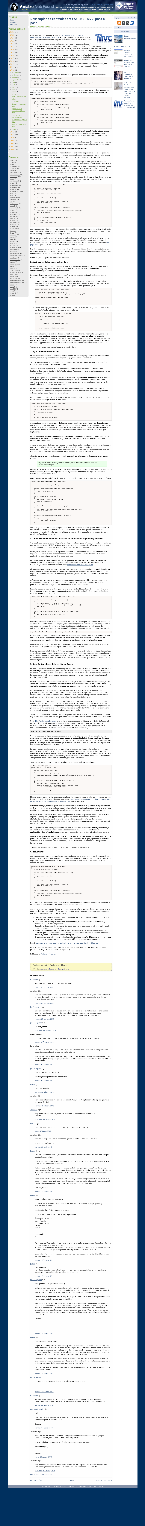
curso (12, 206)
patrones (13, 249)
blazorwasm (14, 187)
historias (13, 224)
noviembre (16, 75)
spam (12, 268)
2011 (12, 134)
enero (14, 129)
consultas (13, 199)
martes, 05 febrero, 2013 (44, 1025)
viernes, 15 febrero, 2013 (44, 1144)
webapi (12, 293)
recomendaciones (16, 256)
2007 (12, 146)
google (12, 220)
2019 (12, 52)
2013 (12, 70)
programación (14, 253)
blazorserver (14, 185)
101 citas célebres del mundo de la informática (128, 75)
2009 (12, 140)
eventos (12, 216)
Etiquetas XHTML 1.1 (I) (122, 46)
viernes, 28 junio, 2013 (43, 1185)
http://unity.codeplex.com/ (45, 750)
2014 (12, 67)
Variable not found (48, 992)
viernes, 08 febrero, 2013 (44, 1130)
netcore (12, 243)
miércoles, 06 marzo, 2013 (45, 1157)
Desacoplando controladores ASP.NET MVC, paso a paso (19, 118)
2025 (12, 35)
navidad (12, 241)
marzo (14, 92)
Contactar (109, 5)
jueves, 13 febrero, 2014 (44, 1229)
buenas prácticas (15, 191)
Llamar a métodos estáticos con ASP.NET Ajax (128, 53)
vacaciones (13, 278)
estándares (13, 214)
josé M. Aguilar (36, 1061)
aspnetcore (13, 173)
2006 (12, 149)
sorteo (12, 266)
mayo (14, 87)
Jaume (32, 1189)
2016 (12, 61)
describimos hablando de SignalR (80, 590)
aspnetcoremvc (15, 175)
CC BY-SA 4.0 (98, 1524)
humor (12, 226)
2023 (12, 41)
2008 (12, 143)
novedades (13, 247)
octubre (14, 77)
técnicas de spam (15, 272)
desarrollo (13, 208)
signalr (12, 262)
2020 (12, 49)
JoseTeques (34, 1045)
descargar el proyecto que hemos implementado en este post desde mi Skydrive (67, 981)
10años (12, 162)
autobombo (14, 181)
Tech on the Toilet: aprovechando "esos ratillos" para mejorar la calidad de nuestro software (129, 90)
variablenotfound (15, 280)
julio (13, 82)
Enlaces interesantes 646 (130, 37)
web (11, 291)
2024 (12, 38)
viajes (12, 287)
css (11, 202)
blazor (12, 183)
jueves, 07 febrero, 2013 (44, 1080)
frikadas (12, 218)
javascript (13, 231)
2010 (12, 137)
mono (12, 237)
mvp (11, 239)
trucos (12, 276)
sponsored (13, 270)
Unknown (34, 1017)
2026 (12, 32)
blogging (13, 189)
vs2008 (12, 289)
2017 (12, 58)
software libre (14, 264)
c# (11, 193)
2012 (12, 132)
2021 (12, 46)
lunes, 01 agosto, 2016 (43, 1495)
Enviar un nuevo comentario (41, 1512)
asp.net (12, 170)
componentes (14, 197)
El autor (100, 5)
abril (13, 89)
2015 (12, 64)
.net (11, 160)
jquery (12, 233)
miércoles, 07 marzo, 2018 (45, 1508)
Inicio (94, 5)
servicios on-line (15, 260)
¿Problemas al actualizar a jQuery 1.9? (18, 111)
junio (13, 84)
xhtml (12, 295)
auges (12, 179)
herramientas (14, 222)
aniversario (13, 166)
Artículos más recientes (39, 1518)
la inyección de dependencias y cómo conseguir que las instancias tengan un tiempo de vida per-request (70, 833)
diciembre (15, 72)
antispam (13, 168)
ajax (11, 164)
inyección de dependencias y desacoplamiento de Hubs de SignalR (56, 36)
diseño (12, 210)
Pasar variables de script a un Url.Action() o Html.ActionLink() (130, 105)
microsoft (13, 235)
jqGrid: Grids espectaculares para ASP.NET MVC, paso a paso (129, 64)
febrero (14, 94)
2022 (12, 43)
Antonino (34, 1147)
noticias (12, 245)
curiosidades (14, 204)
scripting (13, 258)
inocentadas (14, 229)
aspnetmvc (13, 177)
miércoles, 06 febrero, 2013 (45, 1068)
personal (13, 251)
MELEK (33, 1161)
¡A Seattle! (15, 101)
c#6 (11, 195)
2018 (12, 55)
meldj (32, 1122)
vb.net (12, 285)
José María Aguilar (37, 1447)
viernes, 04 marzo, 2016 (44, 1443)
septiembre (16, 80)
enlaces (12, 212)
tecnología (13, 274)
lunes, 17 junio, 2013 (43, 1169)
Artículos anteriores (104, 1518)
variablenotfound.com (17, 283)
